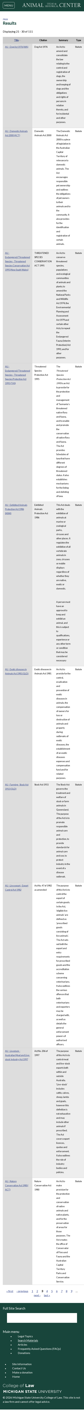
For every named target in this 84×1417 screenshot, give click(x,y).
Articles (22, 1344)
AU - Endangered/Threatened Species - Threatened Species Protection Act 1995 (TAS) (17, 375)
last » (47, 1295)
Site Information (22, 1364)
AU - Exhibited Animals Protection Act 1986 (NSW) (16, 509)
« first (9, 1291)
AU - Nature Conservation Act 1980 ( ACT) (16, 1185)
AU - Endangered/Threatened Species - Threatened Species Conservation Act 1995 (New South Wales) (17, 261)
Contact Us (19, 1368)
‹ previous (22, 1291)
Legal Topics (25, 1336)
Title (17, 40)
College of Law (53, 1397)
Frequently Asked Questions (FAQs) (39, 1348)
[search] (37, 1318)
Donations (24, 1353)
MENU (8, 5)
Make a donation (22, 1372)
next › (37, 1295)
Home (5, 19)
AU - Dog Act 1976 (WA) (16, 46)
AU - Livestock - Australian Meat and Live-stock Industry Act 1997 (17, 1055)
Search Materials (28, 1340)
